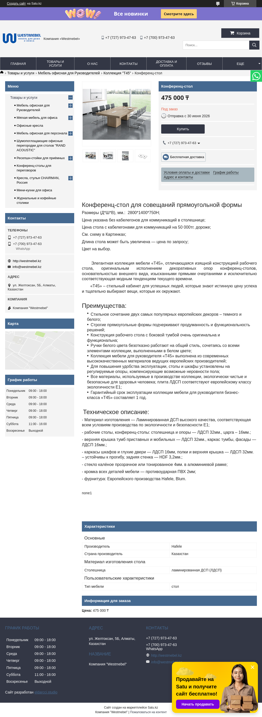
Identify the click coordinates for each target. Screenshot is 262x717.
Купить (183, 129)
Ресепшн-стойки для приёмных (41, 158)
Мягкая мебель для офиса (37, 118)
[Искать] (254, 45)
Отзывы (204, 64)
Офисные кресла (30, 125)
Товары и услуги (55, 63)
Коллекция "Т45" (117, 73)
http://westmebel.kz (27, 261)
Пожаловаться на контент (148, 712)
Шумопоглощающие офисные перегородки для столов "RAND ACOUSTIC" (41, 145)
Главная (18, 64)
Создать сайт (16, 3)
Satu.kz (153, 707)
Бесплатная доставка (187, 157)
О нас (92, 64)
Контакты (128, 64)
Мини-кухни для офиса (34, 190)
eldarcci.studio (46, 692)
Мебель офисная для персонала (42, 133)
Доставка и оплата (166, 63)
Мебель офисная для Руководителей (69, 73)
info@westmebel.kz (27, 267)
